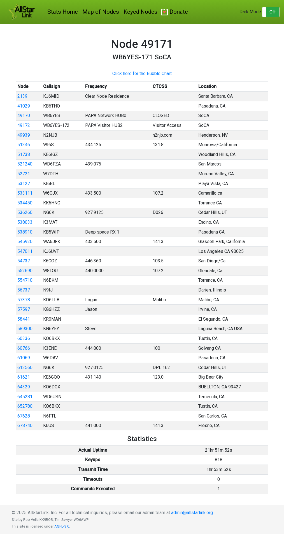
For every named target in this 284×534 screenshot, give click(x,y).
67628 (23, 416)
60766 (23, 348)
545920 (24, 241)
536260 (24, 212)
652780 (24, 406)
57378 (23, 299)
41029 (23, 106)
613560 (24, 367)
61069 (23, 357)
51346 (23, 144)
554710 (24, 280)
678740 (24, 425)
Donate (178, 11)
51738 (23, 154)
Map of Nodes (100, 11)
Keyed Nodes (140, 11)
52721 (23, 173)
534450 (24, 203)
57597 (23, 309)
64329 (23, 387)
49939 (23, 135)
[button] (271, 12)
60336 (23, 338)
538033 (24, 222)
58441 (23, 319)
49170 (23, 115)
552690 (24, 270)
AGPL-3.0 (61, 526)
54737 (23, 260)
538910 (24, 232)
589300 (24, 328)
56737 (23, 290)
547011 (24, 251)
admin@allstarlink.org (192, 512)
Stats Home (62, 11)
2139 (22, 96)
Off (272, 12)
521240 (24, 164)
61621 (23, 377)
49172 (23, 125)
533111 (24, 193)
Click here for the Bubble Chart (142, 73)
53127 (23, 183)
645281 (24, 396)
